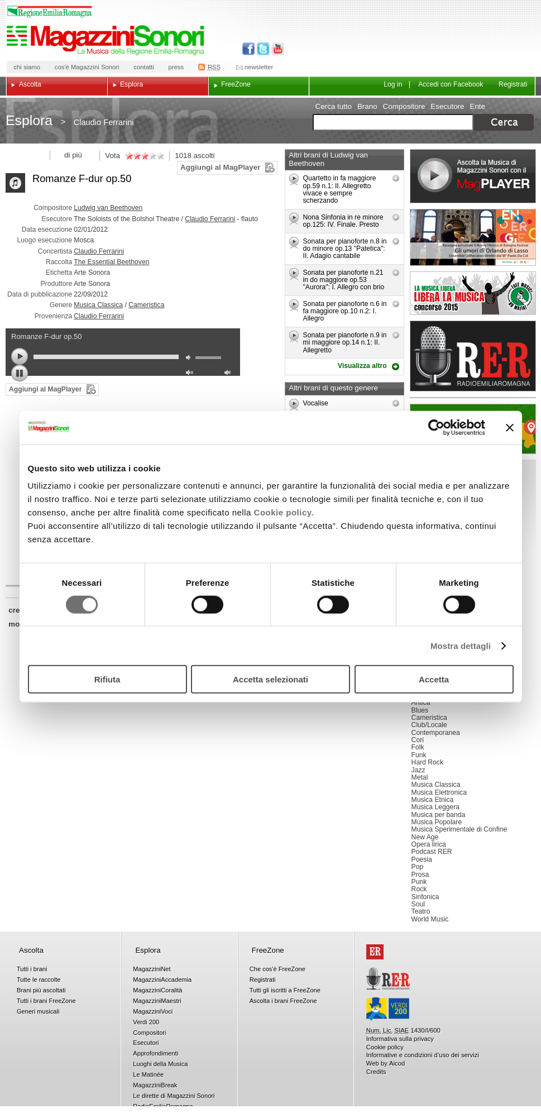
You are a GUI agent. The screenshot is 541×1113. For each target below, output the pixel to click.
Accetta (434, 679)
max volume (229, 374)
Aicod (397, 1063)
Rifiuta (107, 679)
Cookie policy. (284, 512)
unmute (191, 374)
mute (191, 359)
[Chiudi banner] (510, 427)
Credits (376, 1071)
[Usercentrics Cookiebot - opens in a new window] (436, 427)
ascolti (204, 155)
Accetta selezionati (270, 679)
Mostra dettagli (460, 645)
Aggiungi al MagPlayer (220, 167)
